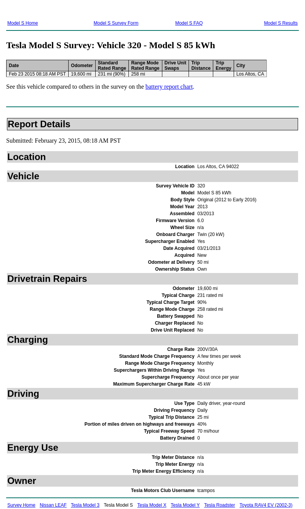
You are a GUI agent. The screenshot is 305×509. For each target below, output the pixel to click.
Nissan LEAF (53, 505)
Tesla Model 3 (85, 505)
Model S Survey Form (116, 23)
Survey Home (21, 505)
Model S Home (22, 23)
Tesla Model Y (185, 505)
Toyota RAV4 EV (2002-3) (265, 505)
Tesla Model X (151, 505)
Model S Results (281, 23)
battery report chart (169, 86)
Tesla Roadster (219, 505)
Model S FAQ (188, 23)
